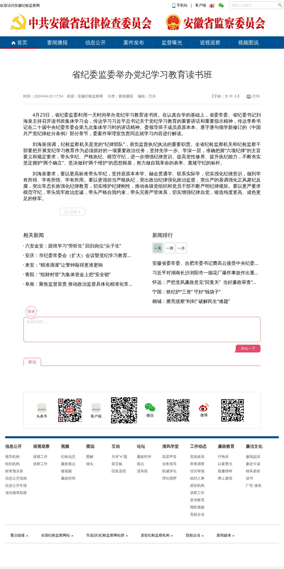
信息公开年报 (16, 485)
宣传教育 (197, 499)
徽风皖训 (253, 456)
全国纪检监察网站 (57, 535)
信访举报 (197, 470)
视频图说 (248, 42)
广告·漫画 (253, 485)
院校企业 (195, 535)
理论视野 (169, 478)
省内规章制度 (16, 492)
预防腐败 (197, 507)
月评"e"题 (119, 456)
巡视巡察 (210, 42)
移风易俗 (253, 470)
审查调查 (197, 463)
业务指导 (169, 463)
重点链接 (19, 535)
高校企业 (197, 514)
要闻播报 (57, 42)
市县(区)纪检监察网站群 (107, 535)
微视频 (66, 470)
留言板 (117, 463)
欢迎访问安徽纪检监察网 (20, 5)
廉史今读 (253, 463)
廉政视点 (68, 463)
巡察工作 (40, 463)
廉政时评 (144, 456)
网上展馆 (225, 478)
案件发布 (133, 42)
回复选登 (119, 470)
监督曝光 (172, 42)
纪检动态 (68, 456)
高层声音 (169, 456)
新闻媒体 (225, 535)
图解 (89, 456)
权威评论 (169, 470)
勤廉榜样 (225, 470)
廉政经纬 (68, 478)
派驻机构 (197, 485)
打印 (253, 96)
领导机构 (12, 456)
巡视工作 (40, 456)
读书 (249, 478)
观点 (140, 463)
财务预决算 (14, 470)
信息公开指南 (16, 478)
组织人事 (197, 478)
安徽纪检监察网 (90, 96)
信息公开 (95, 42)
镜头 (89, 463)
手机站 (180, 5)
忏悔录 (223, 456)
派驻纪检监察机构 (157, 535)
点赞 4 (72, 212)
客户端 (200, 5)
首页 (19, 42)
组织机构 (12, 463)
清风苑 (142, 470)
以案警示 (225, 463)
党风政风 (197, 456)
